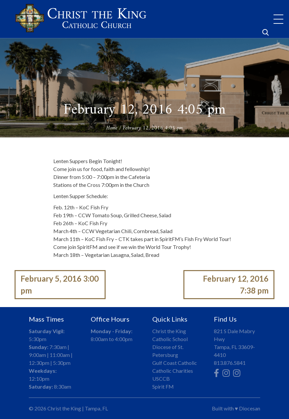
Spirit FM (163, 386)
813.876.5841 (230, 363)
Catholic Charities (172, 370)
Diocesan (249, 408)
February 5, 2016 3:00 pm (60, 284)
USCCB (161, 378)
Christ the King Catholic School (170, 335)
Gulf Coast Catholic (174, 363)
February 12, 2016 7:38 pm (235, 284)
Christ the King (64, 408)
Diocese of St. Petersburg (167, 351)
